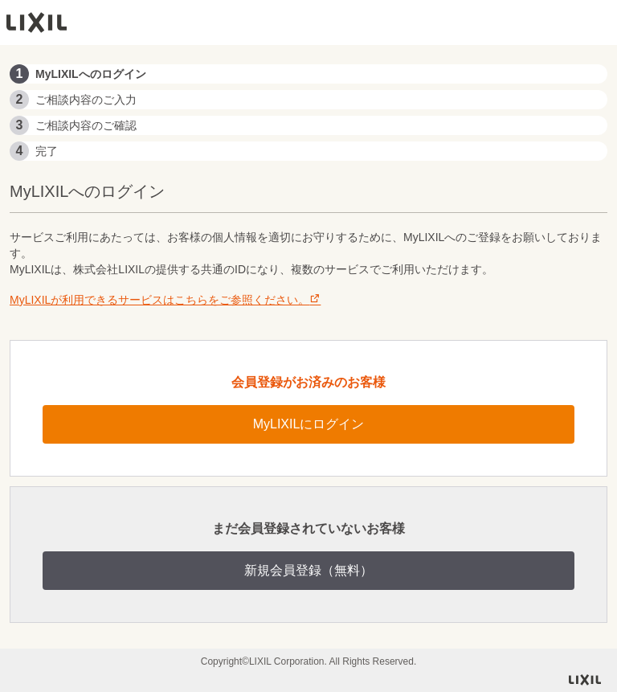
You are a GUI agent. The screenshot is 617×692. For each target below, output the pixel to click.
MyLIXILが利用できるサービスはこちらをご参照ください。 (165, 299)
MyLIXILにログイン (309, 424)
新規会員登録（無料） (308, 570)
